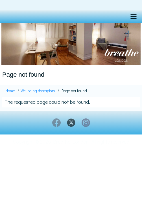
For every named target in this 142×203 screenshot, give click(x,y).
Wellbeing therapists (38, 90)
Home (10, 90)
